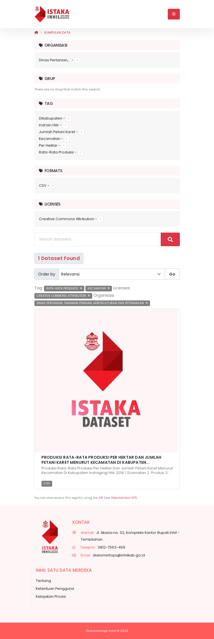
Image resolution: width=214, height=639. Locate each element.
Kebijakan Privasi (51, 596)
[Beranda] (36, 32)
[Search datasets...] (97, 239)
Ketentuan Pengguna (55, 588)
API (101, 498)
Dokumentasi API (123, 498)
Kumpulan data (57, 32)
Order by (46, 274)
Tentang (43, 580)
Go (172, 274)
